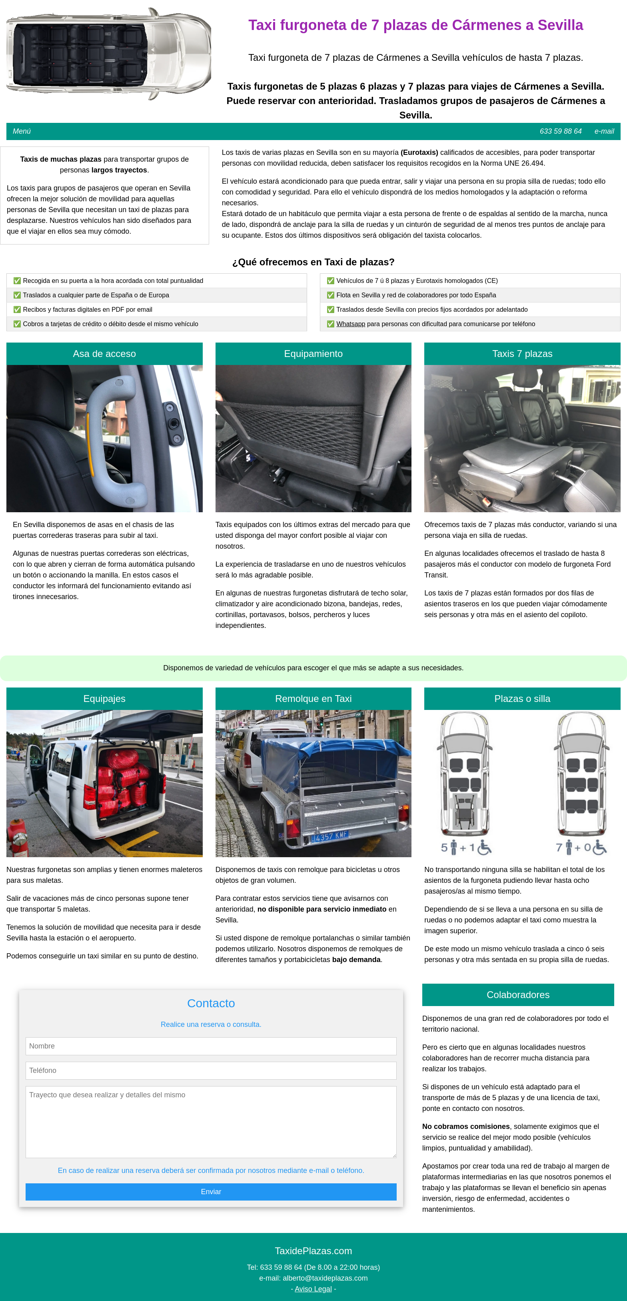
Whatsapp (350, 324)
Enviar (211, 1192)
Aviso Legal (313, 1289)
